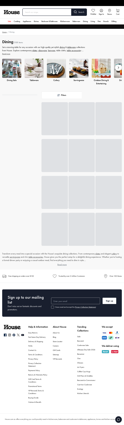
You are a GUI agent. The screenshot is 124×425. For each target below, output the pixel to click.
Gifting (113, 21)
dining (62, 47)
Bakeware (76, 21)
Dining (85, 21)
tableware (71, 47)
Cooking (17, 21)
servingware (15, 257)
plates (34, 50)
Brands (106, 21)
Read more (6, 54)
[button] (118, 67)
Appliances (27, 21)
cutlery (114, 253)
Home (4, 32)
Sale (9, 21)
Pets (99, 21)
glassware (42, 50)
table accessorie (73, 50)
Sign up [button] (109, 300)
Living (93, 21)
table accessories (36, 257)
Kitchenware (65, 21)
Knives (36, 21)
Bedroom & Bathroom (49, 21)
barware (51, 50)
